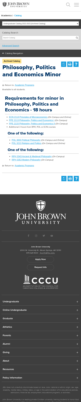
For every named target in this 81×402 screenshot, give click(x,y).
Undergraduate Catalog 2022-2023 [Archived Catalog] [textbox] (24, 24)
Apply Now (40, 259)
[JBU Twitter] (43, 236)
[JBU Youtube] (51, 236)
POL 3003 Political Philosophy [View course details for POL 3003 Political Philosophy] (26, 140)
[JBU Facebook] (28, 236)
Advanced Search (10, 46)
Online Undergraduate (15, 310)
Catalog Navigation (14, 53)
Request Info (40, 267)
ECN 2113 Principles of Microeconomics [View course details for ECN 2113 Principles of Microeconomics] (28, 117)
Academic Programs (24, 85)
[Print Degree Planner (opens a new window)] (63, 64)
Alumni (6, 344)
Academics (7, 15)
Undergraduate (11, 301)
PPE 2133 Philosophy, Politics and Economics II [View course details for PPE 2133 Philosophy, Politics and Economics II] (32, 124)
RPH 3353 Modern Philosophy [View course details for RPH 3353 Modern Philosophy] (26, 160)
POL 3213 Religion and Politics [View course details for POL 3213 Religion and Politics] (26, 143)
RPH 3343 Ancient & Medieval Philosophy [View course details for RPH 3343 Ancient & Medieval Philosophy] (32, 156)
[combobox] (40, 23)
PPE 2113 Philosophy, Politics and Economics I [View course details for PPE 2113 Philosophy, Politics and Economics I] (31, 120)
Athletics (7, 327)
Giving (6, 352)
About (6, 361)
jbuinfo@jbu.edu (47, 253)
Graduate (8, 318)
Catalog (18, 15)
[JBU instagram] (36, 236)
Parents (7, 335)
